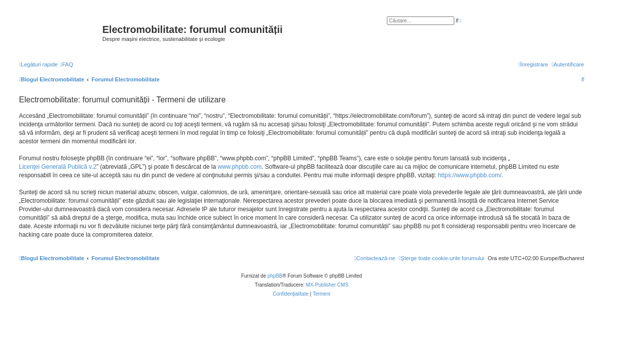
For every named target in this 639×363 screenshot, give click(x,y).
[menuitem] (66, 64)
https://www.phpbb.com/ (469, 175)
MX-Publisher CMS (327, 285)
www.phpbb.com (240, 166)
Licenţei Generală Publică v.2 (57, 166)
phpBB (275, 276)
